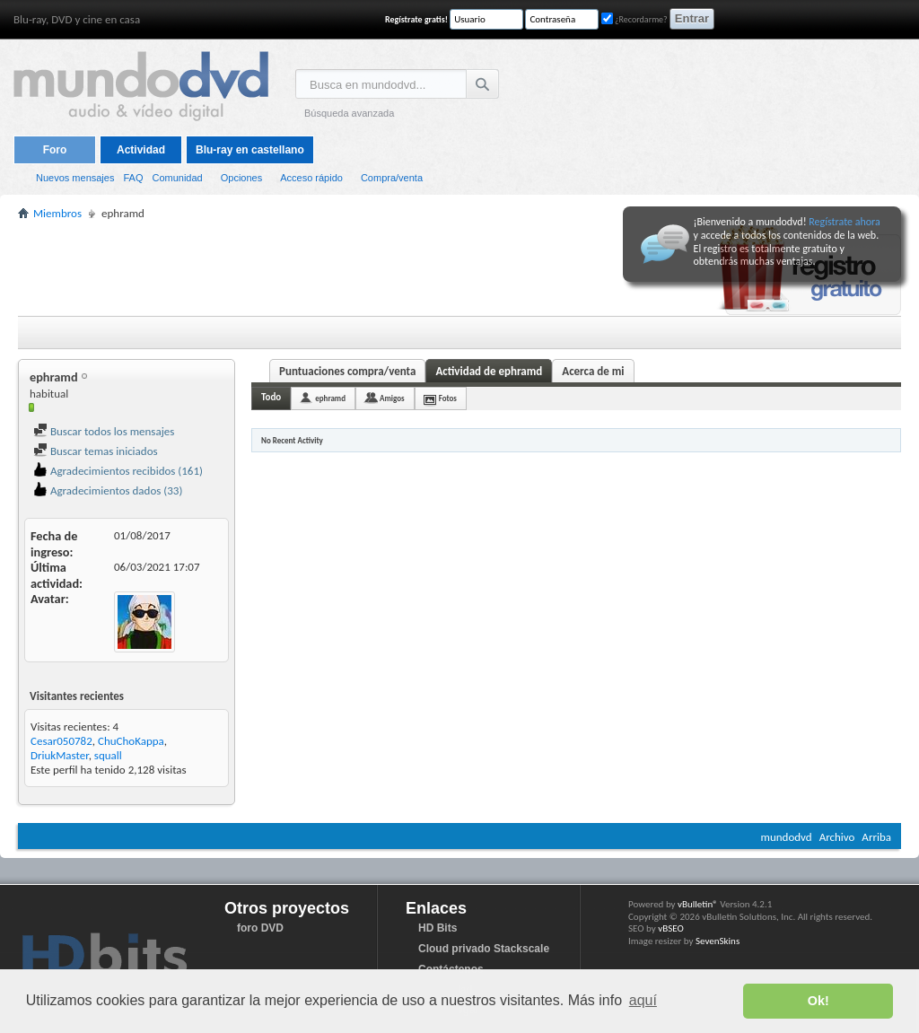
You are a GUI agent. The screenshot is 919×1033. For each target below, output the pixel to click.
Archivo (837, 837)
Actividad (141, 150)
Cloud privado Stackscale (483, 948)
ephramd (330, 398)
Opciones (241, 177)
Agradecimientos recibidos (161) (118, 470)
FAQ (133, 177)
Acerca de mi (593, 371)
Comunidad (177, 177)
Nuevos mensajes (75, 177)
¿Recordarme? (634, 19)
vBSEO (671, 928)
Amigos (392, 398)
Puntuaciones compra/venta (347, 371)
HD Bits (437, 928)
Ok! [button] (818, 1001)
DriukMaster (60, 755)
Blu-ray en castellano (250, 150)
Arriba (876, 837)
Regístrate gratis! (416, 19)
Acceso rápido (311, 177)
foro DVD (260, 928)
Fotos (448, 398)
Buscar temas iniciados (95, 451)
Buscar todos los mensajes (103, 431)
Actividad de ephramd (488, 371)
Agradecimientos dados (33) (107, 490)
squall (108, 755)
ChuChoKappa (131, 741)
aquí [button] (643, 1000)
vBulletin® (698, 904)
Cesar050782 (61, 741)
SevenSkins (718, 941)
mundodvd (786, 837)
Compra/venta (392, 177)
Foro (55, 150)
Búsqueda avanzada (349, 113)
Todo (271, 397)
